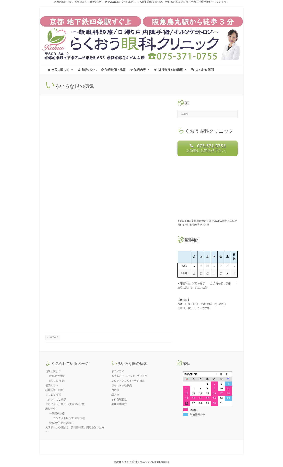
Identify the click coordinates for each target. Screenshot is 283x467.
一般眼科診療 (57, 413)
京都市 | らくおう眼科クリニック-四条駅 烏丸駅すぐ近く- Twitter (235, 12)
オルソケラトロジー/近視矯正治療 (65, 404)
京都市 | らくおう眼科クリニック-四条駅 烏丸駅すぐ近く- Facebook (229, 12)
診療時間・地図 (115, 69)
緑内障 (115, 394)
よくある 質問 (204, 69)
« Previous (52, 337)
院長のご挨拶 (57, 376)
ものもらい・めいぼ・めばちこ (129, 376)
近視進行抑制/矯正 (170, 69)
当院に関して (60, 69)
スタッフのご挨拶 (55, 399)
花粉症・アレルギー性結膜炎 (128, 380)
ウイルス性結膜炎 (121, 385)
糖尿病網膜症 (119, 404)
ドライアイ (117, 371)
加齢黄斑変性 (119, 399)
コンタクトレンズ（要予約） (69, 418)
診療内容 (140, 69)
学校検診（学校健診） (62, 423)
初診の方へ (89, 69)
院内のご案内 (57, 380)
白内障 (115, 390)
